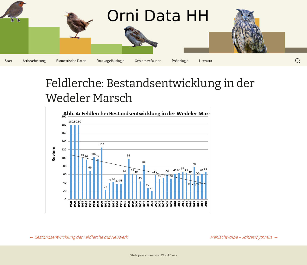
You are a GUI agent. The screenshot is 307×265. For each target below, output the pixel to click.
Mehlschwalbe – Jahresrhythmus (244, 237)
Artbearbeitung (34, 60)
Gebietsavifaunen (148, 60)
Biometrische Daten (71, 60)
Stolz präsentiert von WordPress (153, 255)
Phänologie (180, 60)
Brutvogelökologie (110, 60)
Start (8, 60)
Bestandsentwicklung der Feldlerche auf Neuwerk (78, 237)
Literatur (205, 60)
